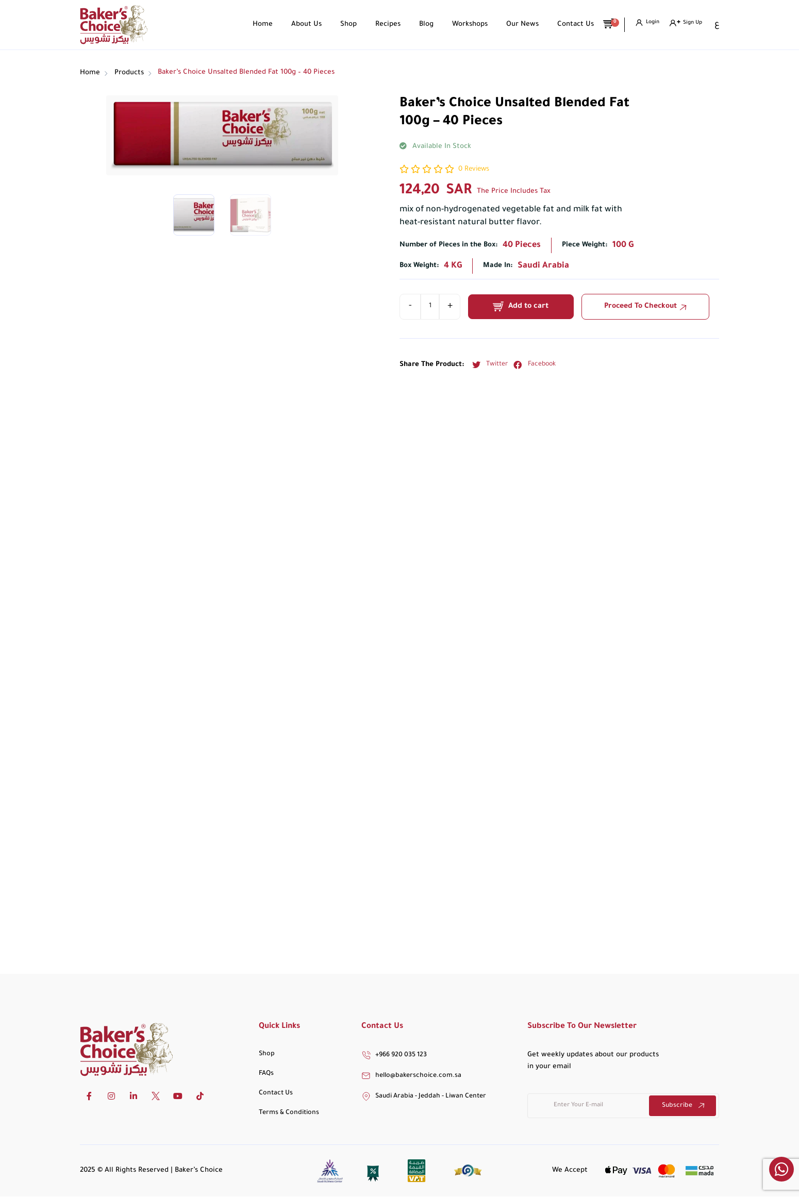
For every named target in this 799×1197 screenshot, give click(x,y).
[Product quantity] (430, 307)
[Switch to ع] (716, 25)
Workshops (464, 24)
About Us (301, 24)
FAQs (266, 1073)
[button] (487, 365)
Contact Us (570, 24)
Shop (343, 24)
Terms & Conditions (289, 1113)
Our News (517, 24)
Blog (421, 24)
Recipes (382, 24)
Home (257, 24)
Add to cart (529, 307)
